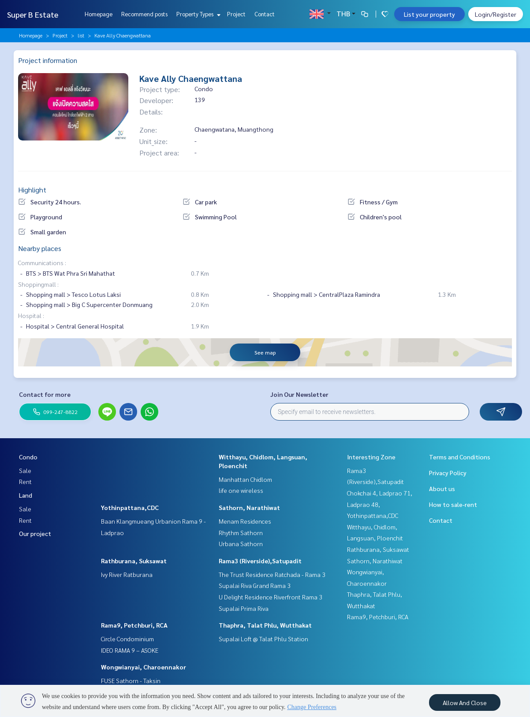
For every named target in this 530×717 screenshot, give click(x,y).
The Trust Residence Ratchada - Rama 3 (272, 574)
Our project (35, 533)
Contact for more (45, 394)
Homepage (98, 14)
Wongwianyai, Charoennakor (143, 667)
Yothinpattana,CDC (130, 507)
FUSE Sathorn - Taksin (130, 680)
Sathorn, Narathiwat (249, 507)
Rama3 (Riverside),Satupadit (260, 561)
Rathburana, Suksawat (134, 561)
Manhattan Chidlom (245, 479)
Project (236, 14)
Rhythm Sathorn (241, 532)
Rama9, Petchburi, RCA (134, 625)
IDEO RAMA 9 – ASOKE (129, 650)
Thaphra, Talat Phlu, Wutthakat (265, 625)
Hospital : (31, 315)
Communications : (42, 262)
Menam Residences (245, 521)
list (81, 35)
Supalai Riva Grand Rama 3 (255, 585)
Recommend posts (144, 14)
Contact (264, 14)
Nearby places (39, 248)
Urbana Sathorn (241, 543)
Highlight (32, 189)
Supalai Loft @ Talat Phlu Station (263, 639)
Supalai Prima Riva (244, 608)
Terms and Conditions (459, 457)
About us (442, 488)
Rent (25, 481)
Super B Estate (32, 14)
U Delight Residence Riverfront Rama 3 (270, 597)
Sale (25, 470)
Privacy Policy (448, 473)
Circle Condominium (127, 639)
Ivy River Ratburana (127, 574)
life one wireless (241, 490)
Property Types (197, 14)
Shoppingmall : (38, 284)
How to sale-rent (453, 504)
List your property (429, 14)
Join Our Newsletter (299, 394)
